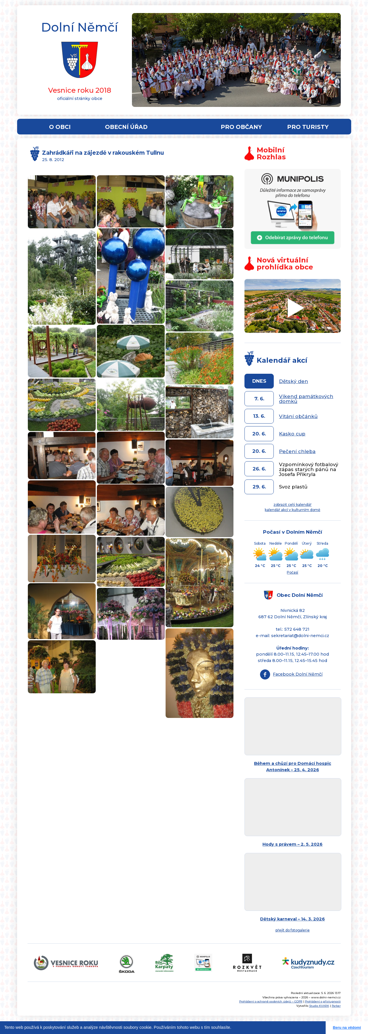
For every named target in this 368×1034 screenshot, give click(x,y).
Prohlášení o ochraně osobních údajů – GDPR (270, 1001)
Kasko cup (292, 434)
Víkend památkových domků (306, 398)
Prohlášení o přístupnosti (323, 1001)
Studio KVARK (319, 1005)
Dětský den (293, 381)
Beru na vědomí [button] (347, 1027)
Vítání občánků (298, 416)
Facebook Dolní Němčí (297, 674)
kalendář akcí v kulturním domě (292, 510)
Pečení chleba (297, 451)
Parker (336, 1005)
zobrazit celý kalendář (292, 504)
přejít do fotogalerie (292, 930)
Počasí (292, 572)
